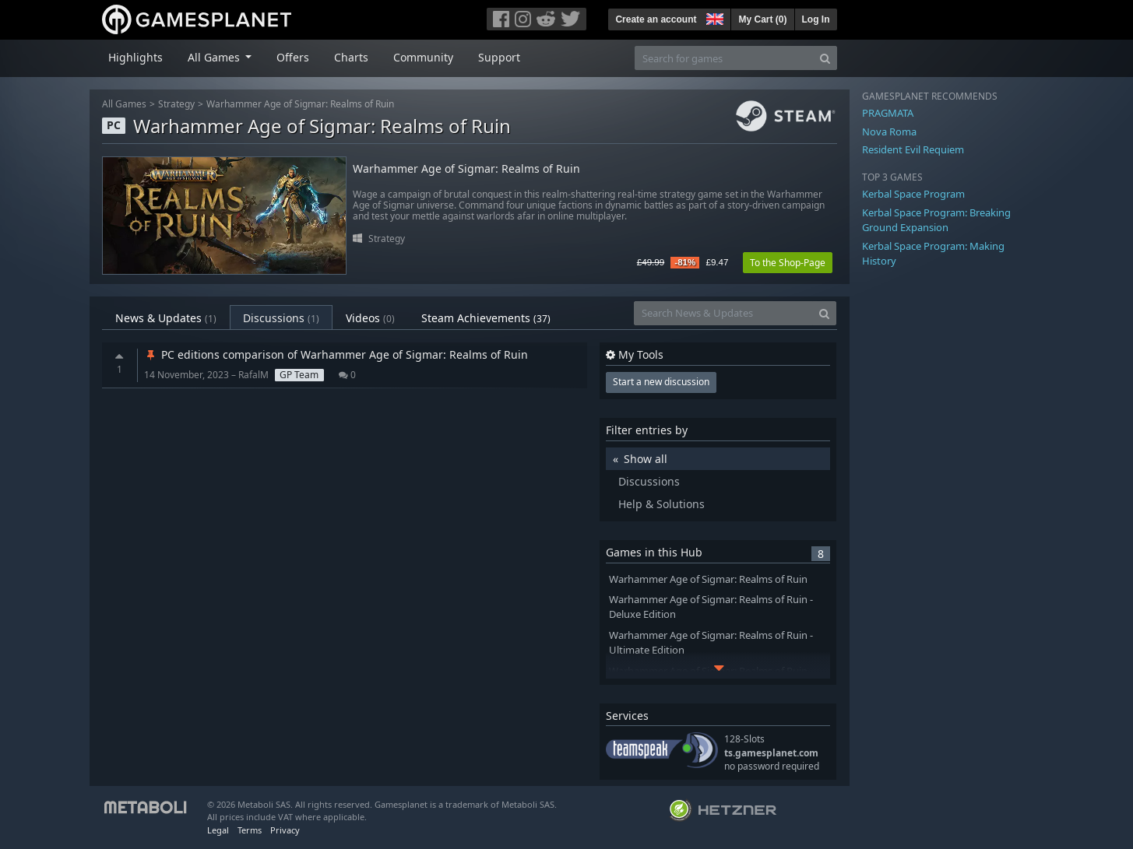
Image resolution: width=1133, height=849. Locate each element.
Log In (816, 19)
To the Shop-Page (787, 262)
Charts (351, 57)
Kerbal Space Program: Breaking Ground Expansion (936, 220)
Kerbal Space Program (913, 194)
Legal (218, 830)
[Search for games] (724, 58)
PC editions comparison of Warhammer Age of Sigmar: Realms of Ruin (336, 354)
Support (499, 57)
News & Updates (165, 317)
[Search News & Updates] (723, 313)
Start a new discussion (661, 381)
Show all (645, 458)
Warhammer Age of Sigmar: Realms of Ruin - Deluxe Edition (711, 607)
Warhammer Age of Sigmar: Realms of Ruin (300, 104)
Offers (292, 57)
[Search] (825, 58)
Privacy (285, 830)
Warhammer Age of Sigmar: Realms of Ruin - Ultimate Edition (711, 643)
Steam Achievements (486, 317)
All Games (124, 104)
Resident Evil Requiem (913, 149)
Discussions (281, 317)
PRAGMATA (887, 113)
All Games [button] (215, 57)
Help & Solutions (661, 503)
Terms (250, 830)
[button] (713, 17)
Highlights (135, 57)
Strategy (176, 104)
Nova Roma (889, 132)
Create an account (655, 19)
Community (423, 57)
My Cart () (762, 19)
